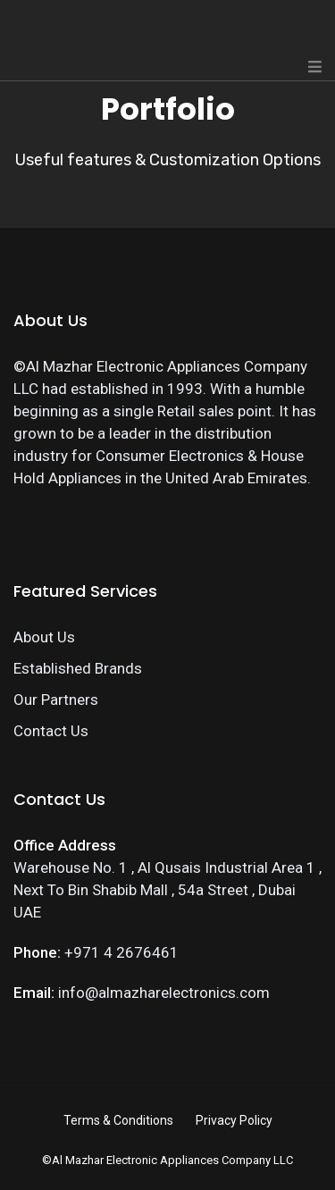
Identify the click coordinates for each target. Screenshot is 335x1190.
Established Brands (77, 668)
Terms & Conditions (118, 1120)
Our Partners (55, 699)
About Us (44, 637)
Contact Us (50, 731)
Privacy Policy (234, 1120)
